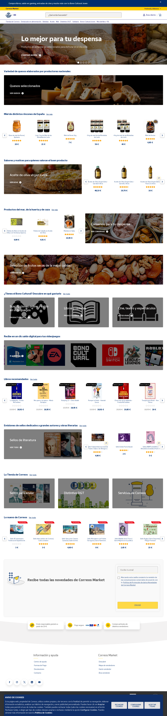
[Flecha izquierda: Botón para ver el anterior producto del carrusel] (5, 135)
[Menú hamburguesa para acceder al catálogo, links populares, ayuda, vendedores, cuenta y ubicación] (14, 15)
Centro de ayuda (40, 662)
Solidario (76, 22)
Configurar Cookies (136, 705)
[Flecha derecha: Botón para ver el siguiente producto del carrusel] (162, 135)
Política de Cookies (43, 713)
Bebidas (46, 22)
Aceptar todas (152, 705)
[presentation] (137, 595)
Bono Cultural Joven (87, 22)
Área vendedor (104, 673)
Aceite (52, 22)
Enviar (137, 605)
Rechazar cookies (119, 705)
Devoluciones (39, 669)
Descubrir (102, 662)
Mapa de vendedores (107, 665)
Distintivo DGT (65, 22)
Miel (57, 22)
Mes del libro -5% (103, 22)
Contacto (37, 673)
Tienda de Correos (13, 22)
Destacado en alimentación (31, 22)
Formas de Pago (40, 665)
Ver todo (66, 294)
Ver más (49, 114)
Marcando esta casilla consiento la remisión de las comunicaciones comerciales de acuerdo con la (139, 581)
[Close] (160, 2)
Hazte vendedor (105, 669)
